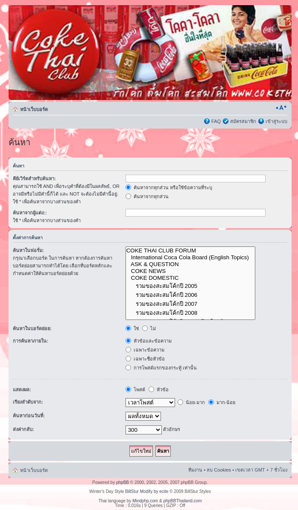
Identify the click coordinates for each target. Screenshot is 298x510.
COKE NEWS (190, 271)
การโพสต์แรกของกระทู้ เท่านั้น (161, 367)
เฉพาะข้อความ (145, 349)
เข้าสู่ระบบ (276, 121)
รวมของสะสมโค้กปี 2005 (190, 285)
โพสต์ (135, 389)
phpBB (122, 482)
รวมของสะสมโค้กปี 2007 (190, 303)
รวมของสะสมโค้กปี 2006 (190, 294)
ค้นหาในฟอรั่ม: (28, 250)
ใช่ (132, 328)
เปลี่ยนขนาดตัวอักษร (281, 107)
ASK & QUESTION (190, 264)
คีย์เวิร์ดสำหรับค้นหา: (34, 178)
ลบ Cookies (219, 469)
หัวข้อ (159, 389)
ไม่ (149, 328)
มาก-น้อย (222, 402)
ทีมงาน (195, 469)
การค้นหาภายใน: (30, 340)
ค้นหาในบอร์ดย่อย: (32, 328)
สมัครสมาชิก (243, 121)
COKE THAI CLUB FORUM (190, 250)
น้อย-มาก (191, 402)
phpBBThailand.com (182, 500)
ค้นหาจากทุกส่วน (147, 196)
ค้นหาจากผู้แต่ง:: (30, 212)
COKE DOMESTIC (190, 278)
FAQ (216, 121)
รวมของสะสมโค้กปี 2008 (190, 312)
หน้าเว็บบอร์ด (34, 109)
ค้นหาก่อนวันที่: (29, 415)
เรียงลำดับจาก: (28, 401)
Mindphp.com (145, 500)
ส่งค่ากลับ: (23, 429)
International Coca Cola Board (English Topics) (190, 257)
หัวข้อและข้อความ (149, 340)
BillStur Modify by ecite (146, 491)
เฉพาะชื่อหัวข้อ (145, 358)
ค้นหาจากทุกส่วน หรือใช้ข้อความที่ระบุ (169, 187)
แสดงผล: (22, 389)
